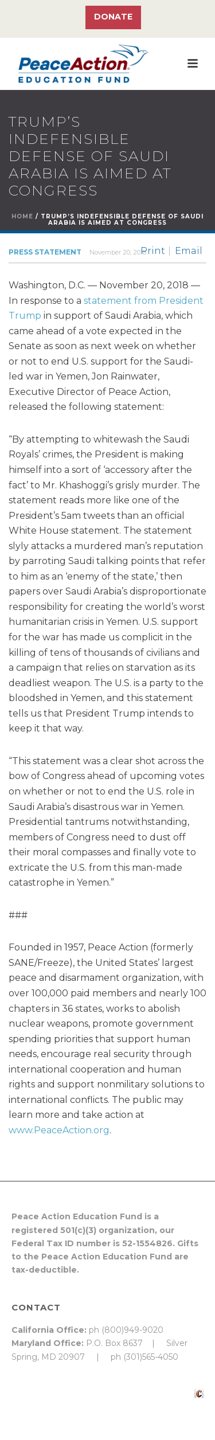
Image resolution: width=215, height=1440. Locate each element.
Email (188, 251)
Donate (113, 16)
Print (152, 251)
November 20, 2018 (117, 252)
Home (22, 216)
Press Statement (45, 252)
